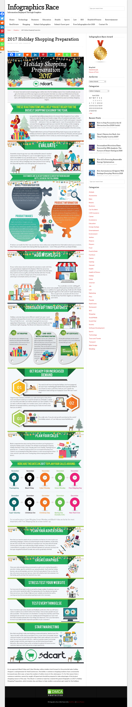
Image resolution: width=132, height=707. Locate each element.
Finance (91, 241)
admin (20, 43)
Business (35, 20)
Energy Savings (94, 227)
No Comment (113, 127)
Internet (92, 283)
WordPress (72, 702)
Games (91, 258)
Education (47, 20)
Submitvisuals (93, 70)
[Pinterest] (43, 55)
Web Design (93, 345)
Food (90, 248)
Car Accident (93, 209)
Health (57, 20)
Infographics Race (33, 7)
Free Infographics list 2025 (84, 24)
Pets (90, 296)
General (91, 265)
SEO (82, 20)
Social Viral (92, 321)
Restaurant (93, 307)
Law (75, 20)
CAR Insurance (94, 213)
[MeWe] (51, 55)
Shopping (26, 24)
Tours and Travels (95, 338)
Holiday (91, 276)
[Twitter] (19, 55)
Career (91, 216)
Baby (90, 199)
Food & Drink (93, 251)
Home (11, 20)
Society (91, 324)
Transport (92, 342)
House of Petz (93, 72)
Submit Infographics (42, 24)
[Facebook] (11, 55)
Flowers (91, 244)
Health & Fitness (94, 20)
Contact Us (103, 24)
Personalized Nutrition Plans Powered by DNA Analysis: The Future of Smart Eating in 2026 (109, 148)
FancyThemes (80, 702)
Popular (91, 300)
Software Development (97, 328)
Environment (93, 234)
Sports (67, 20)
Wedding (92, 349)
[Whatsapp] (67, 55)
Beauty (91, 202)
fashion (91, 237)
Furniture (92, 255)
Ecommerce (93, 220)
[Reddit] (27, 55)
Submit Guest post (61, 24)
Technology (23, 20)
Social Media (93, 317)
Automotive (93, 195)
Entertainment (111, 20)
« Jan (90, 113)
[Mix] (59, 55)
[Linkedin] (35, 55)
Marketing (92, 293)
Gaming (91, 262)
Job (90, 286)
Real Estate (14, 24)
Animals (91, 192)
